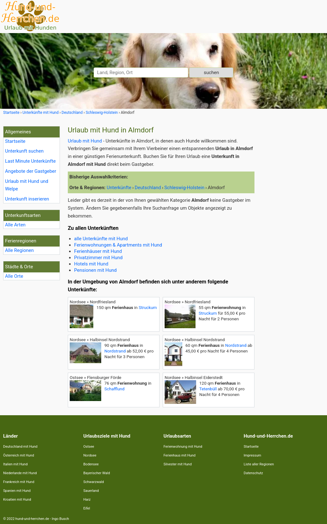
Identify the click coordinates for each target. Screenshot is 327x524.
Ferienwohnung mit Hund (183, 447)
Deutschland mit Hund (20, 447)
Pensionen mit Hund (95, 270)
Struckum (148, 307)
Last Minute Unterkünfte (30, 161)
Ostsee (88, 447)
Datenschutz (253, 473)
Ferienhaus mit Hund (180, 455)
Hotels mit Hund (91, 264)
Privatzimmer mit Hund (98, 257)
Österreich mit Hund (18, 455)
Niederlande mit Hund (20, 473)
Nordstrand (115, 350)
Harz (87, 500)
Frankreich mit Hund (18, 482)
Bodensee (91, 464)
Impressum (252, 455)
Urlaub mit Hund (85, 141)
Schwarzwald (93, 482)
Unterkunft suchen (24, 151)
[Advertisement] (292, 220)
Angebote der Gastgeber (30, 171)
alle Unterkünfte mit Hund (101, 239)
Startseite (15, 141)
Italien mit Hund (15, 464)
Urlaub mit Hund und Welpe (26, 185)
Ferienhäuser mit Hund (98, 251)
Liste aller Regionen (259, 464)
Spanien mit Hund (17, 491)
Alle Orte (14, 276)
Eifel (86, 508)
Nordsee (89, 455)
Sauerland (91, 491)
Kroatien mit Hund (17, 500)
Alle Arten (15, 225)
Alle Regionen (19, 250)
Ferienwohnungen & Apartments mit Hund (118, 245)
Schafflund (114, 388)
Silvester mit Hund (178, 464)
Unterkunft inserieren (27, 199)
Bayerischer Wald (96, 473)
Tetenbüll (208, 388)
